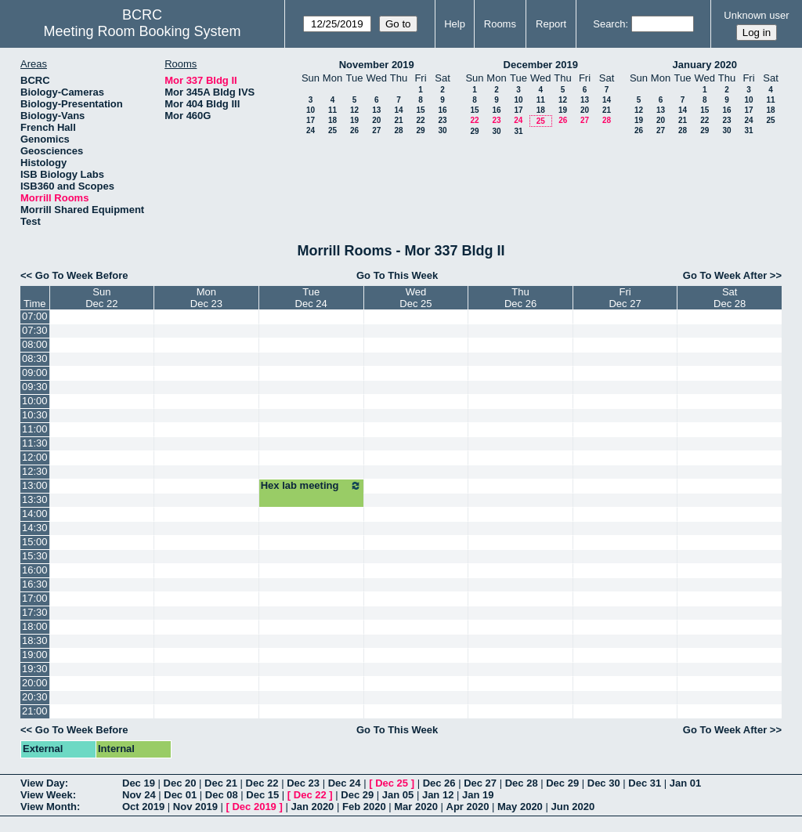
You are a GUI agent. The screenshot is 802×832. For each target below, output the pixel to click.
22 (420, 120)
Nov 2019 (195, 806)
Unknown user (756, 15)
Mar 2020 (416, 806)
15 (420, 110)
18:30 (35, 640)
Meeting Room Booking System (141, 31)
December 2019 (541, 65)
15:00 (35, 542)
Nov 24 (139, 795)
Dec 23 (303, 783)
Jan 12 (437, 795)
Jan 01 (685, 783)
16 (442, 110)
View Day (42, 783)
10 (310, 110)
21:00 (35, 711)
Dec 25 (391, 783)
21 (398, 120)
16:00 (35, 570)
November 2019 (376, 65)
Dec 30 (603, 783)
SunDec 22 (101, 297)
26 (354, 130)
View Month (48, 806)
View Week (46, 795)
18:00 (35, 626)
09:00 (35, 372)
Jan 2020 (312, 806)
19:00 (35, 654)
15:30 (35, 556)
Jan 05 (398, 795)
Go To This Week (397, 275)
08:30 (35, 358)
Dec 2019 (254, 806)
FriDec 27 (625, 297)
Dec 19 (138, 783)
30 (442, 130)
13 (376, 110)
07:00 (35, 316)
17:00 (35, 598)
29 (420, 130)
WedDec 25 (415, 297)
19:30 (35, 669)
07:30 (35, 330)
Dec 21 (220, 783)
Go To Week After (725, 275)
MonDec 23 (206, 297)
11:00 (35, 429)
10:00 (35, 401)
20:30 (35, 697)
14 (398, 110)
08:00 (35, 344)
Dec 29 (562, 783)
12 (354, 110)
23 (442, 120)
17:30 (35, 612)
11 (332, 110)
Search (609, 24)
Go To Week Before (81, 275)
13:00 (35, 485)
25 (332, 130)
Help (454, 24)
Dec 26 (439, 783)
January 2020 (705, 65)
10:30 (35, 415)
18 (332, 120)
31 (518, 131)
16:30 (35, 584)
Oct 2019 (143, 806)
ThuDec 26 (520, 297)
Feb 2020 (364, 806)
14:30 (35, 528)
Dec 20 (180, 783)
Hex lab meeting (311, 485)
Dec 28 (521, 783)
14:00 (35, 513)
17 (310, 120)
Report (551, 24)
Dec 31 (644, 783)
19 (354, 120)
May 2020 (520, 806)
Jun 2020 (572, 806)
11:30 (35, 443)
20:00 (35, 683)
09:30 (35, 386)
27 (376, 130)
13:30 (35, 499)
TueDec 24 (311, 297)
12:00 (35, 457)
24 (310, 130)
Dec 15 (262, 795)
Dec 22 (262, 783)
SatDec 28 (729, 297)
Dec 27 (480, 783)
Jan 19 (477, 795)
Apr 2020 (468, 806)
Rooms (500, 24)
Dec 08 (221, 795)
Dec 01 (180, 795)
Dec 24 (344, 783)
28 (398, 130)
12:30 (35, 471)
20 (376, 120)
